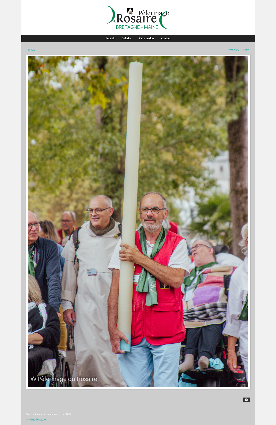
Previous (233, 50)
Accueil (110, 38)
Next (245, 50)
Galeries (127, 38)
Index (32, 50)
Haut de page (36, 419)
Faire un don (146, 38)
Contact (165, 38)
